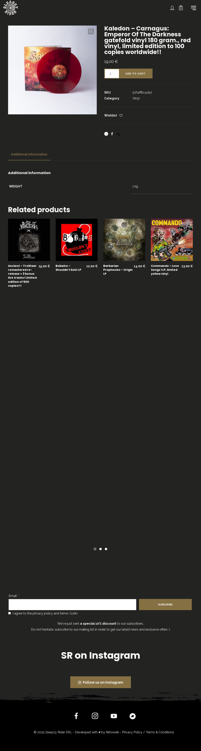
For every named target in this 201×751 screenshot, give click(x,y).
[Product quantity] (111, 74)
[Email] (72, 604)
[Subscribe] (165, 604)
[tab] (29, 154)
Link (74, 613)
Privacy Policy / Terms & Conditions (148, 732)
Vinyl (136, 98)
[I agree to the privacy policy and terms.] (9, 613)
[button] (91, 31)
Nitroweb (112, 732)
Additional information (29, 154)
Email (14, 596)
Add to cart (135, 73)
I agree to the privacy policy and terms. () (43, 613)
